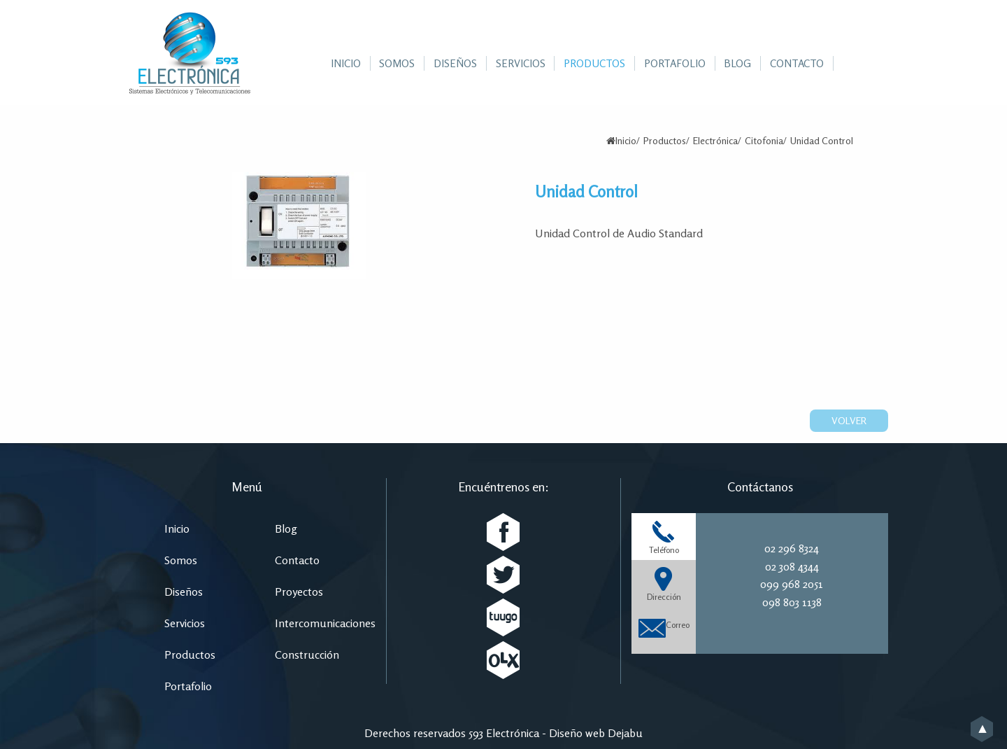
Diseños (183, 591)
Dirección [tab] (664, 584)
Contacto (297, 560)
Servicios (184, 623)
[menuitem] (346, 63)
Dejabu (625, 733)
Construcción (307, 655)
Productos (664, 140)
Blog (286, 529)
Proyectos (299, 591)
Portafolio (188, 686)
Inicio (625, 140)
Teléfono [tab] (664, 537)
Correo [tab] (664, 626)
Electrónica (715, 140)
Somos (180, 560)
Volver (848, 420)
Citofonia (764, 140)
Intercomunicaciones (325, 623)
